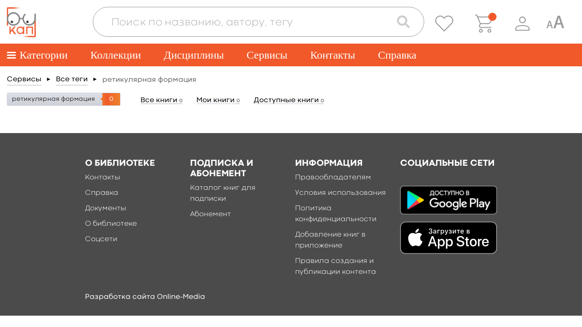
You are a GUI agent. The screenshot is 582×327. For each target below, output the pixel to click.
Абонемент (210, 214)
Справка (397, 55)
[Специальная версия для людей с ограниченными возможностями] (555, 23)
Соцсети (101, 239)
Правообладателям (333, 177)
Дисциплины (194, 55)
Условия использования (340, 193)
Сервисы (266, 55)
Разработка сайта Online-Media (145, 297)
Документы (105, 208)
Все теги (72, 79)
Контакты (332, 55)
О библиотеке (111, 224)
